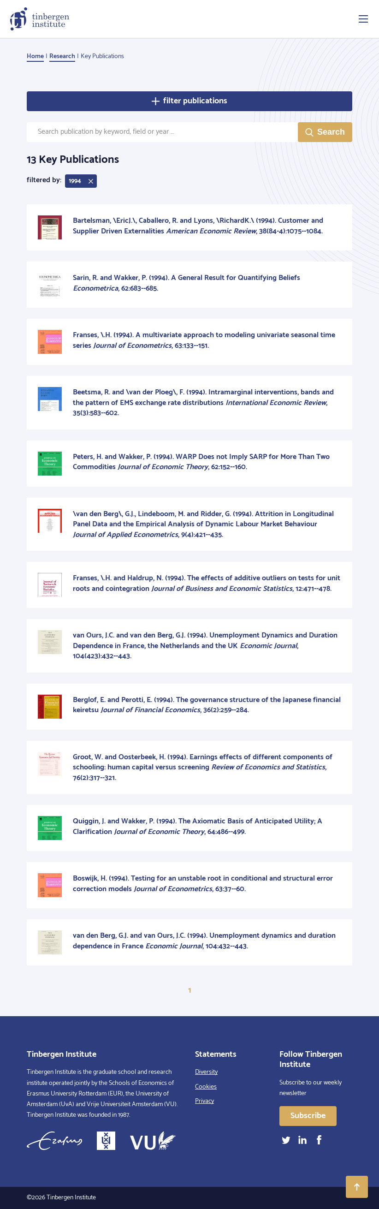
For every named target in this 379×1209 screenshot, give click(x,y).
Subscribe (308, 1116)
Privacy (204, 1101)
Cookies (206, 1087)
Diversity (206, 1072)
